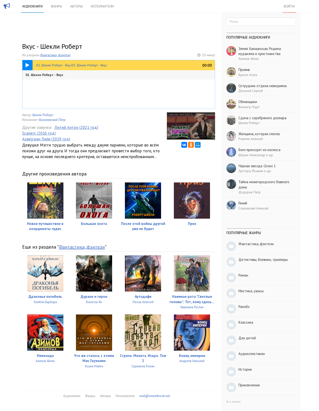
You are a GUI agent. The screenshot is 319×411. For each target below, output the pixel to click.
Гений (242, 203)
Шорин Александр (251, 155)
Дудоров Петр (249, 192)
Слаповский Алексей (253, 208)
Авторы (76, 6)
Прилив (244, 69)
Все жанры (233, 401)
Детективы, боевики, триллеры (263, 259)
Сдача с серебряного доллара (262, 118)
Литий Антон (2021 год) (76, 127)
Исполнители (102, 6)
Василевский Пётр (52, 120)
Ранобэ (244, 306)
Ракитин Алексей (250, 139)
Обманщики (247, 101)
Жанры (56, 6)
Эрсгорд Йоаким (250, 171)
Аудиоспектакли (251, 353)
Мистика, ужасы (251, 291)
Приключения (249, 385)
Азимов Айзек (248, 58)
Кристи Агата (247, 75)
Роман (243, 275)
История (245, 369)
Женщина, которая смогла (259, 134)
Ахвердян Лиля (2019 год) (46, 139)
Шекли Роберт (42, 115)
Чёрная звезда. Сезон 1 (257, 166)
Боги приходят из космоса (259, 149)
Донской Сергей (250, 91)
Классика (245, 322)
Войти (289, 6)
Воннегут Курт (248, 107)
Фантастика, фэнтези (55, 55)
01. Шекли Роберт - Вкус (44, 75)
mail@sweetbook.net (154, 396)
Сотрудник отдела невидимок (262, 86)
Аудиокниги (32, 6)
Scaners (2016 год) (39, 133)
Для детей (247, 338)
